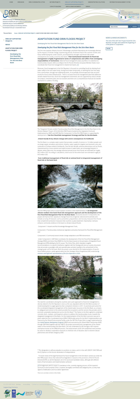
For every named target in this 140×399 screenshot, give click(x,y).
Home (15, 33)
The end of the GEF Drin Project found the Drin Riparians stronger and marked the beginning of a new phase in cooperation (121, 42)
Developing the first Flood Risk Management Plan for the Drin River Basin (66, 47)
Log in (134, 26)
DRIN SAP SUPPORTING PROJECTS (26, 33)
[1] (78, 65)
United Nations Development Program (52, 322)
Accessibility (26, 384)
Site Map (18, 384)
